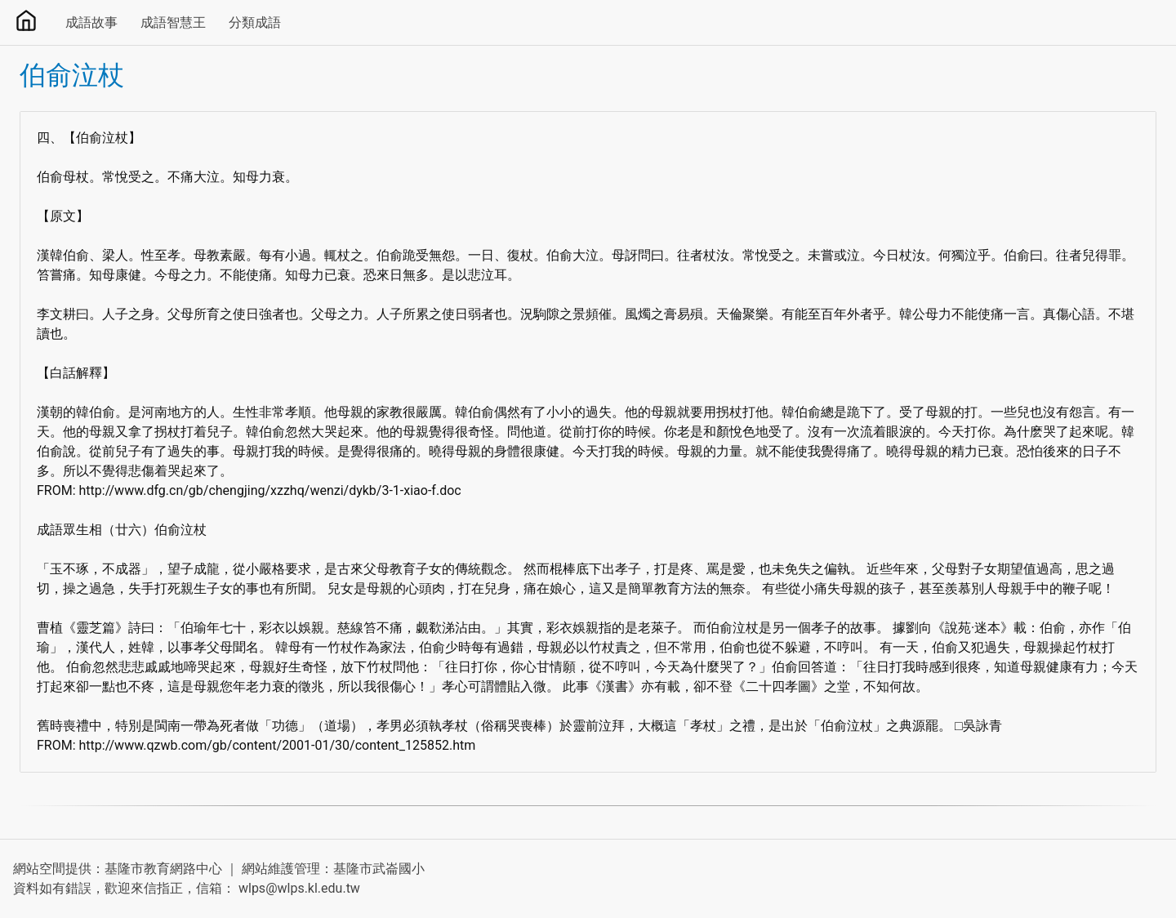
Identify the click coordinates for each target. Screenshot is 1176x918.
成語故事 (91, 22)
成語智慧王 (173, 22)
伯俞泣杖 (72, 75)
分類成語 (255, 22)
